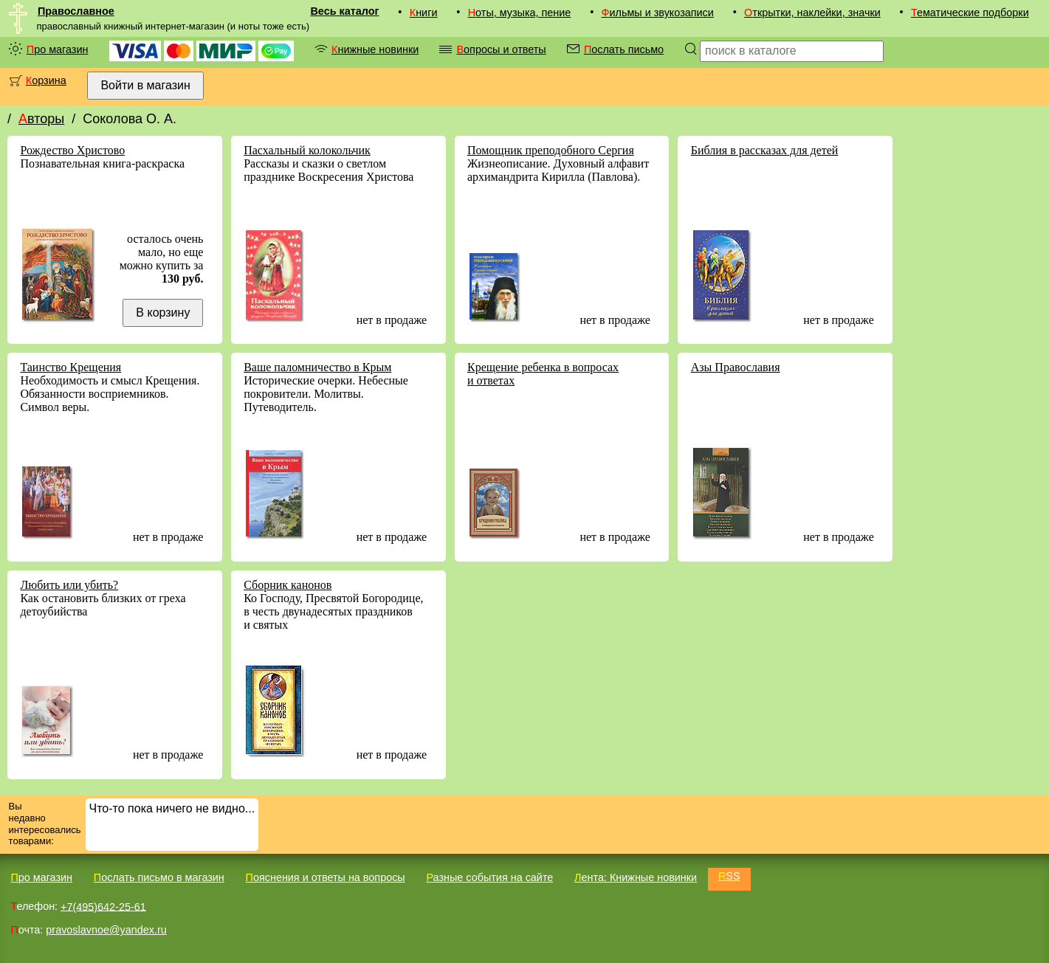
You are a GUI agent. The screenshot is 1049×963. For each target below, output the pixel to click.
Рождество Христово (72, 150)
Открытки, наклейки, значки (812, 12)
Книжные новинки (375, 49)
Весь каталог (344, 11)
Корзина (46, 80)
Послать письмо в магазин (159, 877)
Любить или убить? (69, 585)
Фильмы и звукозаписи (658, 12)
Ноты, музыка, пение (519, 12)
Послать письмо (624, 49)
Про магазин (58, 49)
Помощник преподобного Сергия (550, 150)
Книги (424, 12)
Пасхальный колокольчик (307, 150)
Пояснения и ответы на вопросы (325, 877)
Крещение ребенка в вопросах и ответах (543, 374)
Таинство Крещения (70, 367)
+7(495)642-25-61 (103, 906)
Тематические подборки (970, 12)
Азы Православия (735, 367)
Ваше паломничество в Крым (317, 367)
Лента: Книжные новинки (635, 877)
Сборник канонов (287, 585)
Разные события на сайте (489, 877)
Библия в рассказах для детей (765, 150)
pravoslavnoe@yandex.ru (106, 930)
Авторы (41, 118)
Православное (76, 11)
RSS (729, 876)
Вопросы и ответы (501, 49)
